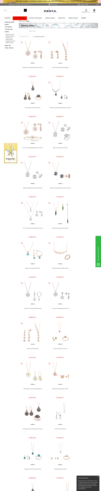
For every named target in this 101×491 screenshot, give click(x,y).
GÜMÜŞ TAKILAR (50, 18)
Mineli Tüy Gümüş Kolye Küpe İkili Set (32, 164)
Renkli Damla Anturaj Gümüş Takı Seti (84, 262)
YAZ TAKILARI (8, 27)
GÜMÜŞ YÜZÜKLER (10, 34)
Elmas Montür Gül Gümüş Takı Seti (84, 66)
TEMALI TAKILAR (73, 18)
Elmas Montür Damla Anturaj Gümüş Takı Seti (58, 327)
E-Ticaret (46, 489)
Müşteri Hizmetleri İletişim (57, 464)
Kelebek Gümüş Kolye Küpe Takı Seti (85, 229)
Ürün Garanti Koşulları (40, 472)
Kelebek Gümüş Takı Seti (32, 327)
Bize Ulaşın (6, 467)
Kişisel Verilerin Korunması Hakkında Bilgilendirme (41, 475)
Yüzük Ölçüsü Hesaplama (56, 476)
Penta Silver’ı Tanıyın (8, 464)
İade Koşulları (54, 466)
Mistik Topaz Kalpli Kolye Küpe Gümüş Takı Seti (58, 131)
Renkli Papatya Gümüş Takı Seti (58, 360)
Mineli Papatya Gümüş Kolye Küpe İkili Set (58, 229)
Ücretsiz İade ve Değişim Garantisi (41, 467)
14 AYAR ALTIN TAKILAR (35, 18)
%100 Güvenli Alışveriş (40, 464)
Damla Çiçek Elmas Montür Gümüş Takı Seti (84, 425)
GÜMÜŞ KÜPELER (9, 42)
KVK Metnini (18, 449)
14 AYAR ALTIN (9, 29)
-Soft (42, 489)
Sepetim (69, 469)
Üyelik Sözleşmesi (39, 470)
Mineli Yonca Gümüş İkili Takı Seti (58, 164)
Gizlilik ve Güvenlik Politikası (42, 478)
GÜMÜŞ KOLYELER (10, 36)
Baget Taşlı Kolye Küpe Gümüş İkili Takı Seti (32, 131)
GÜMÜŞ (7, 32)
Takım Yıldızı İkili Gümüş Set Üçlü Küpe (58, 66)
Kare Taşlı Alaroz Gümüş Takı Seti (32, 360)
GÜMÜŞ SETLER (9, 38)
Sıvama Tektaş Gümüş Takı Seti (32, 229)
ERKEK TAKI (61, 18)
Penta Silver (32, 31)
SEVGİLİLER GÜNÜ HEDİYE (9, 23)
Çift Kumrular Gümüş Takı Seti (32, 425)
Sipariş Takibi (84, 4)
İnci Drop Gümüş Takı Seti (58, 262)
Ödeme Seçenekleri (55, 469)
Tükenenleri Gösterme (38, 36)
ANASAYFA (7, 18)
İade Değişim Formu (55, 473)
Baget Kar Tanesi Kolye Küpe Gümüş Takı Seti (32, 66)
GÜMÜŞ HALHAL (9, 39)
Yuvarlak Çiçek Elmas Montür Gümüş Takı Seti (32, 262)
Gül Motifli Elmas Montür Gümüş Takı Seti (58, 425)
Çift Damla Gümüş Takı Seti (85, 327)
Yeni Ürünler (70, 464)
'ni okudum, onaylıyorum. (22, 449)
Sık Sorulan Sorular (55, 478)
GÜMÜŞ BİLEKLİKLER (10, 41)
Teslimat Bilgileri (55, 471)
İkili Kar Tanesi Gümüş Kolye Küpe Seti (84, 360)
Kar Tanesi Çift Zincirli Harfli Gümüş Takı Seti (84, 131)
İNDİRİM (83, 18)
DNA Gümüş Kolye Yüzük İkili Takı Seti (84, 164)
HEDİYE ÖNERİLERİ (19, 18)
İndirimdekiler (70, 466)
